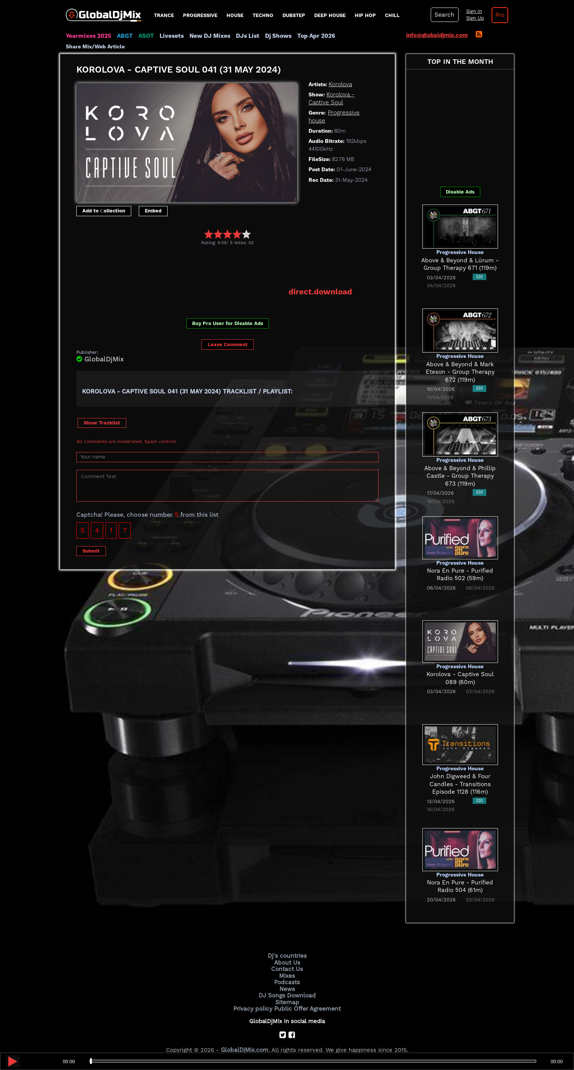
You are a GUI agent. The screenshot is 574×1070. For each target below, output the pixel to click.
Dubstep (293, 15)
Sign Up (473, 18)
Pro (498, 15)
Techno (263, 15)
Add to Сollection (103, 201)
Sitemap (287, 990)
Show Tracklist (102, 412)
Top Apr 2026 (311, 36)
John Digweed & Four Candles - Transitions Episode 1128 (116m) (460, 774)
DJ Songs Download (287, 984)
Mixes (287, 965)
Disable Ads (460, 181)
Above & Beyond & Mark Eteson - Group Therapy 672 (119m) (460, 362)
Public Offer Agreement (307, 997)
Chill (392, 15)
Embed (153, 201)
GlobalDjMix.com (245, 1038)
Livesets (170, 36)
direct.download (321, 281)
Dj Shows (274, 36)
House (235, 15)
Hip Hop (365, 15)
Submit (91, 540)
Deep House (330, 15)
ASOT (144, 36)
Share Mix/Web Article (364, 36)
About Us (287, 952)
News (287, 978)
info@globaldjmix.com (437, 35)
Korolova (340, 74)
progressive (200, 15)
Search (443, 14)
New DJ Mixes (207, 36)
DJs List (244, 36)
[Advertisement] (214, 256)
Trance (164, 15)
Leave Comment (228, 334)
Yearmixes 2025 (88, 36)
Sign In (472, 11)
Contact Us (287, 958)
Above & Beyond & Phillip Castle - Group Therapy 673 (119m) (460, 466)
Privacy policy (254, 997)
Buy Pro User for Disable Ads (227, 313)
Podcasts (287, 971)
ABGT (123, 36)
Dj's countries (287, 946)
